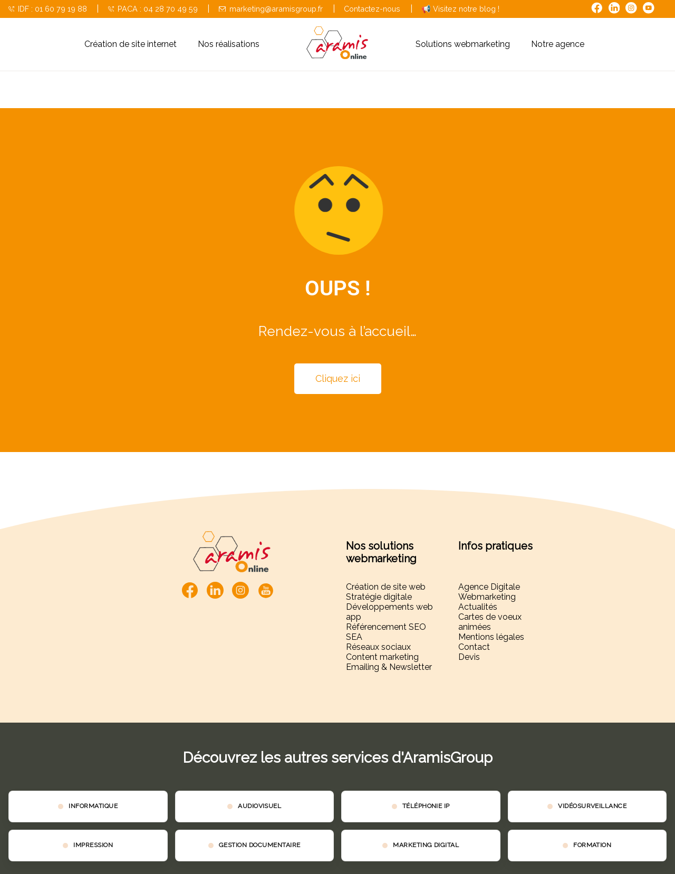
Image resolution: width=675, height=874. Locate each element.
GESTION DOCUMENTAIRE (260, 845)
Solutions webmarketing (463, 44)
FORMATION (592, 845)
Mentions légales (491, 637)
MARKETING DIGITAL (426, 845)
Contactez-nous (372, 8)
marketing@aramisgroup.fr (271, 8)
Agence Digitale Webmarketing (489, 592)
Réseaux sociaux (378, 647)
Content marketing (382, 657)
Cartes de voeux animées (490, 622)
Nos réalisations (228, 44)
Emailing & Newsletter (389, 667)
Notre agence (557, 44)
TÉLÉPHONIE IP (426, 806)
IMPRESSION (93, 845)
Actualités (477, 607)
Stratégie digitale (379, 597)
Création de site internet (130, 44)
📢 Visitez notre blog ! (460, 8)
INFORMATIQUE (93, 806)
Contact (474, 647)
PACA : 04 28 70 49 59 (153, 8)
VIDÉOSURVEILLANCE (592, 806)
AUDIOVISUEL (259, 806)
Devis (469, 657)
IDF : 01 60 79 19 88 (47, 8)
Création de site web (386, 587)
